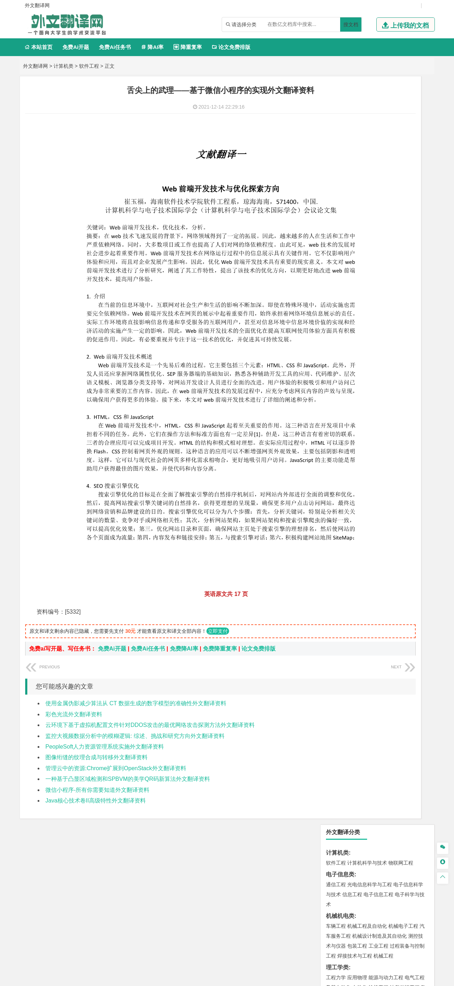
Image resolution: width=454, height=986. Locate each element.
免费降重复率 (220, 588)
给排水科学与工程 (362, 541)
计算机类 (63, 66)
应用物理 (357, 229)
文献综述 (337, 849)
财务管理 (357, 332)
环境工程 (336, 625)
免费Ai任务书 (115, 47)
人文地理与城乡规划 (379, 583)
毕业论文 (337, 826)
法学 (331, 405)
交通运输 (336, 427)
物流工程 (336, 688)
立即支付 (218, 570)
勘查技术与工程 (381, 666)
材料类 (334, 439)
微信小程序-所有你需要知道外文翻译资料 (97, 729)
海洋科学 (342, 510)
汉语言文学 (385, 384)
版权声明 (318, 912)
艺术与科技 (369, 761)
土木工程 (357, 532)
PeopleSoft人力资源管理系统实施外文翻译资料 (104, 686)
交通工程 (403, 427)
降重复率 (187, 47)
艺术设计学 (359, 751)
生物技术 (415, 709)
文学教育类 (340, 364)
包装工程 (357, 198)
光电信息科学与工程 (369, 136)
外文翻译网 (35, 66)
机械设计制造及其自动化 (379, 188)
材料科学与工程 (343, 448)
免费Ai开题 (75, 47)
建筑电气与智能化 (352, 259)
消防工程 (410, 656)
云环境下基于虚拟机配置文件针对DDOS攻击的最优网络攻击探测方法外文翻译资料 (150, 664)
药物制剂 (383, 719)
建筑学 (333, 541)
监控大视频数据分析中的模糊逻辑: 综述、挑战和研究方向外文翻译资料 (135, 675)
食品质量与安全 (343, 719)
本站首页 (38, 47)
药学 (367, 719)
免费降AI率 (184, 588)
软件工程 (89, 66)
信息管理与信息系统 (391, 332)
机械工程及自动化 (367, 178)
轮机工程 (378, 239)
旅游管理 (347, 352)
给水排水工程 (352, 561)
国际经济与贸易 (343, 300)
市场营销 (336, 332)
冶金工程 (352, 666)
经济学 (407, 300)
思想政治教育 (341, 792)
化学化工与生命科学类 (354, 699)
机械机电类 (340, 168)
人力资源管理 (400, 342)
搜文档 (350, 24)
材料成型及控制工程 (384, 448)
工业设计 (405, 751)
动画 (421, 751)
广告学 (333, 374)
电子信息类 (340, 126)
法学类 (334, 395)
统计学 (385, 249)
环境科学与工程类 (348, 615)
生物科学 (396, 729)
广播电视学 (359, 384)
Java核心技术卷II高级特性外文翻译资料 (95, 739)
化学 (380, 729)
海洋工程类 (340, 490)
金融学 (390, 300)
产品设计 (383, 751)
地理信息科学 (341, 583)
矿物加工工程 (341, 656)
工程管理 (393, 541)
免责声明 (356, 912)
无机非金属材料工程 (391, 458)
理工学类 (337, 219)
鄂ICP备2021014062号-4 (256, 978)
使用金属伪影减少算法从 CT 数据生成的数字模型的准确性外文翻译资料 (135, 643)
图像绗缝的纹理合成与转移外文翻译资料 (96, 697)
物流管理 (357, 688)
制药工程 (393, 709)
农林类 (334, 804)
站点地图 (298, 978)
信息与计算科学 (359, 249)
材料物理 (357, 458)
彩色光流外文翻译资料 (73, 653)
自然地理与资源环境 (381, 593)
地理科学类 (340, 573)
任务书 (334, 873)
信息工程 (352, 146)
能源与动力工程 (386, 229)
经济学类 (337, 290)
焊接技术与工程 (354, 207)
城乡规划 (415, 541)
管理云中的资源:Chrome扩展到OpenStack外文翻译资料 (115, 707)
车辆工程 (336, 178)
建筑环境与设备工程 (369, 551)
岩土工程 (336, 532)
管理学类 (337, 322)
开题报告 (337, 837)
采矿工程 (388, 656)
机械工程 (383, 207)
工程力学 (336, 229)
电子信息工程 (378, 146)
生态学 (333, 814)
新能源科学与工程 (393, 259)
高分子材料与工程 (398, 468)
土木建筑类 (340, 522)
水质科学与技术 (386, 625)
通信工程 (336, 136)
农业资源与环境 (359, 814)
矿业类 (334, 646)
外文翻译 (337, 861)
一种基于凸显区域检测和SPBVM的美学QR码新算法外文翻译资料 (127, 718)
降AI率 (152, 47)
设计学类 (337, 741)
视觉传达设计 (341, 761)
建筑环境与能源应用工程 (396, 532)
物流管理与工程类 (348, 678)
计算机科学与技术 (367, 114)
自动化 (359, 239)
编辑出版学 (366, 374)
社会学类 (337, 782)
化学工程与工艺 (343, 709)
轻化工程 (342, 729)
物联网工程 (400, 114)
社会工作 (367, 792)
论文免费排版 (231, 47)
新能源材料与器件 (357, 468)
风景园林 (393, 761)
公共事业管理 (368, 342)
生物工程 (363, 729)
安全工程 (367, 656)
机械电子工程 (403, 178)
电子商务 (372, 300)
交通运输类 (340, 417)
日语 (411, 374)
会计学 (344, 342)
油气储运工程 (405, 239)
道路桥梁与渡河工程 (369, 427)
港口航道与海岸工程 (369, 500)
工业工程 (378, 198)
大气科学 (347, 593)
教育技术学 (392, 374)
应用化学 (372, 709)
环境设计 (336, 751)
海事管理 (336, 500)
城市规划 (336, 551)
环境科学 (357, 625)
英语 (347, 374)
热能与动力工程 (369, 269)
